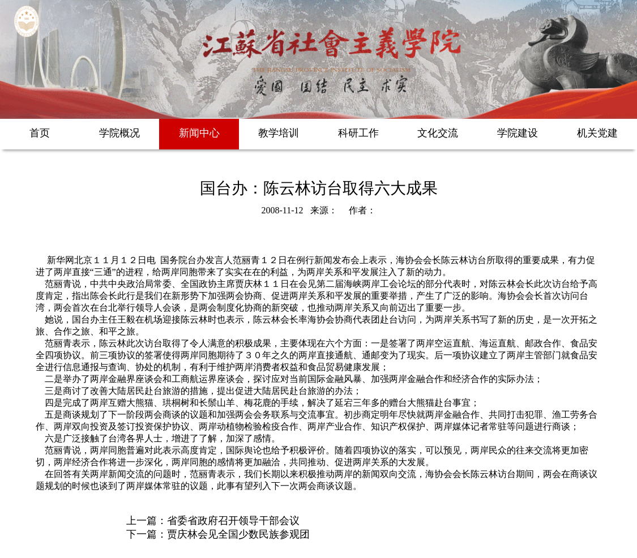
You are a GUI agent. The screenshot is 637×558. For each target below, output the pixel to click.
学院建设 (517, 133)
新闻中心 (199, 133)
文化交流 (437, 133)
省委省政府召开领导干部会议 (233, 520)
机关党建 (597, 133)
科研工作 (358, 133)
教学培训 (278, 133)
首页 (39, 133)
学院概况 (119, 133)
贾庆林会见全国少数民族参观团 (238, 534)
